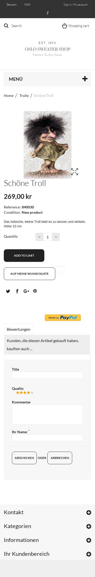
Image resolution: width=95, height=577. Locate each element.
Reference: (12, 207)
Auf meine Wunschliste (29, 274)
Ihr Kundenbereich (26, 553)
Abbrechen (60, 458)
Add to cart (24, 255)
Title (15, 369)
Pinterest (35, 291)
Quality (18, 388)
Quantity (11, 236)
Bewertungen (18, 329)
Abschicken (24, 458)
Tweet (8, 291)
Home (8, 95)
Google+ (26, 291)
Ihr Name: (20, 432)
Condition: (12, 212)
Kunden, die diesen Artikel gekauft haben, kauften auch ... (43, 344)
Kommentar (21, 402)
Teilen (17, 291)
